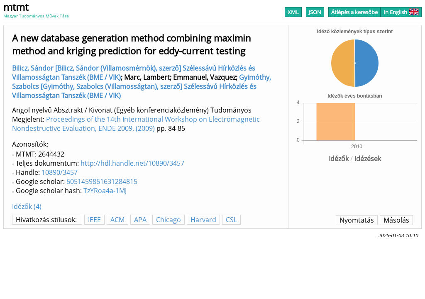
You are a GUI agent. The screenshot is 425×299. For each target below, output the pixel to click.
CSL (231, 219)
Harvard (203, 219)
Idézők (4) (27, 206)
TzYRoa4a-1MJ (105, 190)
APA (140, 219)
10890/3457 (60, 172)
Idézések (367, 158)
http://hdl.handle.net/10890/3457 (132, 163)
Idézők (339, 158)
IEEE (94, 219)
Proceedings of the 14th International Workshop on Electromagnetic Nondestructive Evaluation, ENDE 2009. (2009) (136, 124)
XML (293, 12)
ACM (117, 219)
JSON (315, 12)
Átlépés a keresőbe (354, 12)
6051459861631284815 (101, 181)
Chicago (168, 219)
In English (401, 12)
